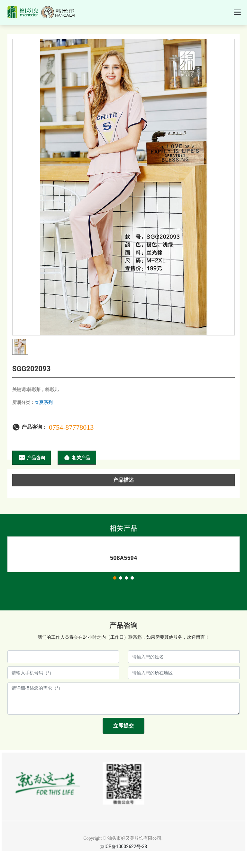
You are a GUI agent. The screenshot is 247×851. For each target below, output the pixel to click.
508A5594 (123, 557)
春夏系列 (44, 402)
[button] (114, 578)
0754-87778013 (71, 427)
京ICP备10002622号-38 (123, 846)
